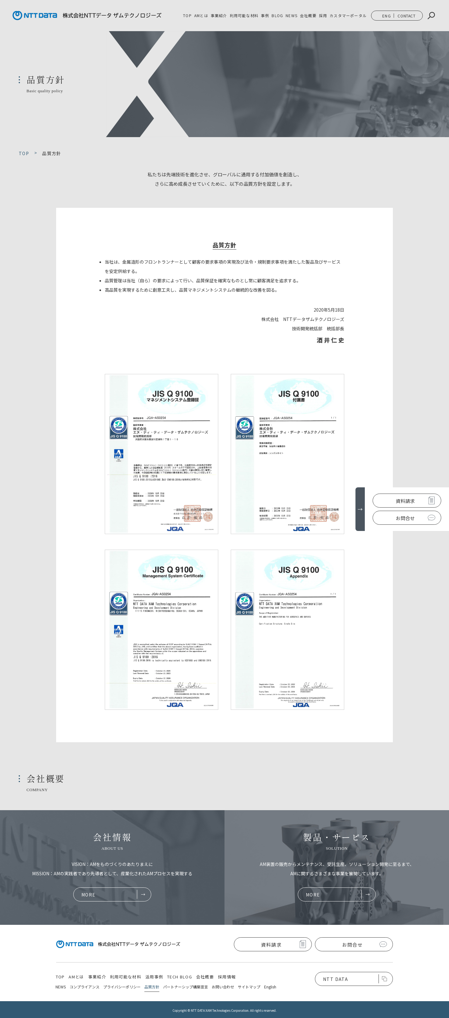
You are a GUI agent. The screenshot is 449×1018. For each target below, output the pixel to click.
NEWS (291, 15)
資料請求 (405, 501)
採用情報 (227, 977)
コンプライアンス (84, 986)
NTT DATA (335, 979)
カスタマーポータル (348, 15)
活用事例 (154, 977)
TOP (187, 15)
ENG (386, 15)
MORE (88, 894)
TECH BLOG (179, 977)
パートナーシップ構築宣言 (185, 986)
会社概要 (308, 15)
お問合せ (405, 518)
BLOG (277, 15)
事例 (265, 15)
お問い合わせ (223, 986)
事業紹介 (97, 977)
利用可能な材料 (244, 15)
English (270, 986)
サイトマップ (249, 986)
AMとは (201, 15)
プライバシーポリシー (122, 986)
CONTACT (406, 15)
